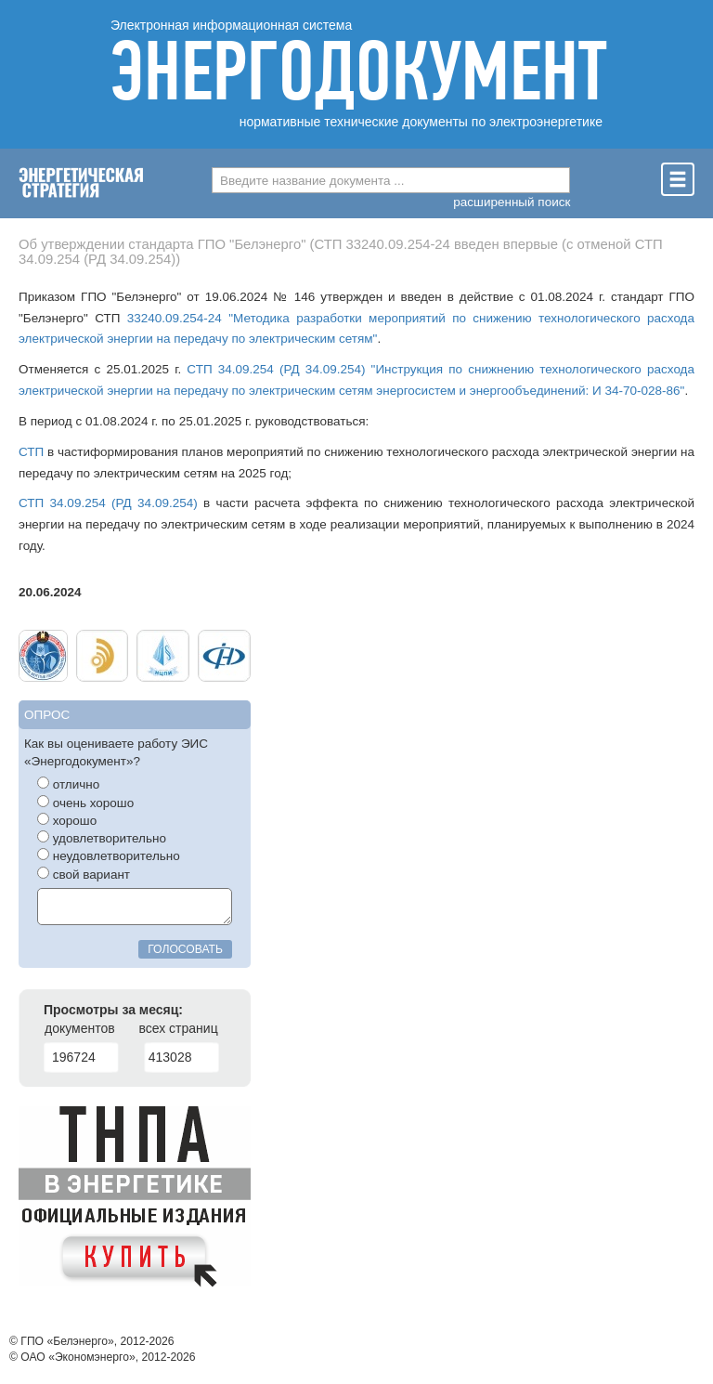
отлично (68, 784)
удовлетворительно (101, 837)
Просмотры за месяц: (113, 1009)
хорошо (67, 820)
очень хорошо (85, 802)
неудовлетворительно (108, 855)
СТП (31, 452)
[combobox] (391, 180)
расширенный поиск (511, 202)
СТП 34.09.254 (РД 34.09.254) (108, 503)
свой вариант (83, 874)
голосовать (185, 949)
